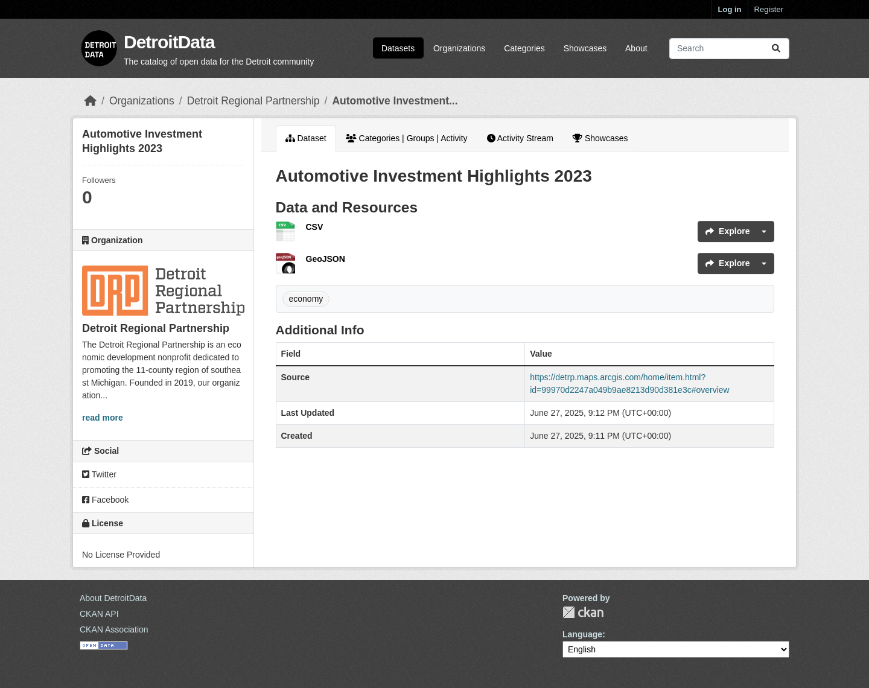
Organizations (459, 48)
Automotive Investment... (394, 101)
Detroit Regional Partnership (253, 101)
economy (306, 299)
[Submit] (776, 48)
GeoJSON (325, 259)
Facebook (105, 500)
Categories (524, 48)
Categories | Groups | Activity (407, 138)
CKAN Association (114, 629)
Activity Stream (520, 138)
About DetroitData (113, 598)
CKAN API (99, 614)
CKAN (582, 612)
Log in (730, 9)
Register (768, 9)
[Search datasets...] (729, 48)
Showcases (585, 48)
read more (102, 417)
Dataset (305, 138)
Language (582, 634)
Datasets (398, 48)
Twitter (99, 474)
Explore (727, 231)
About (636, 48)
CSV (314, 227)
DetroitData (169, 42)
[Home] (90, 101)
